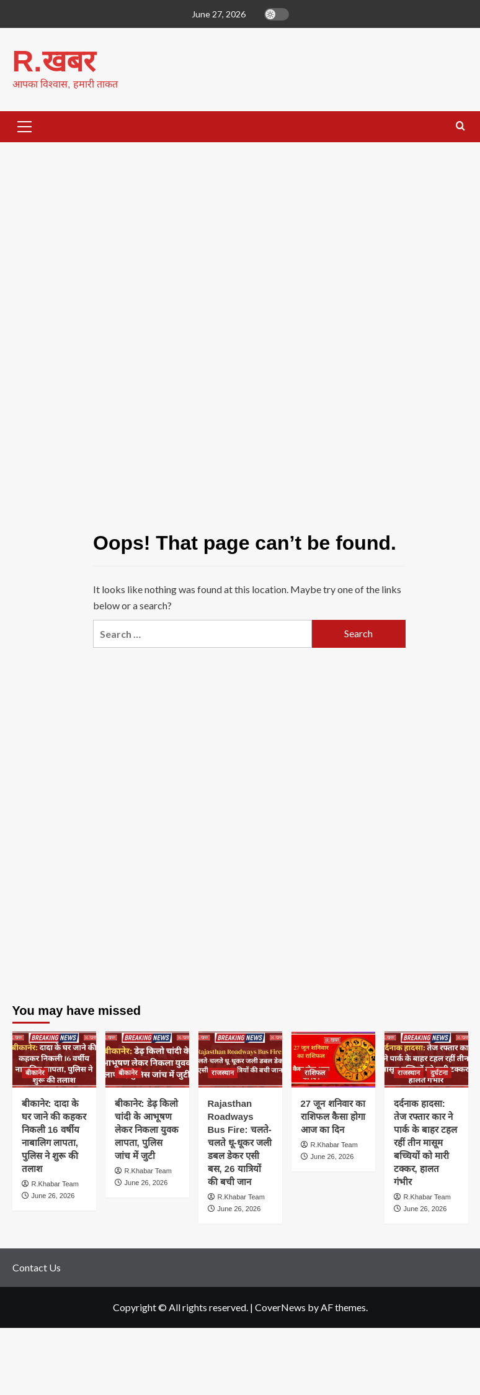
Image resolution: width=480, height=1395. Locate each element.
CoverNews (280, 1307)
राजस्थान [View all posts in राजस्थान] (222, 1072)
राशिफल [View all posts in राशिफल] (314, 1072)
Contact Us (36, 1267)
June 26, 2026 (53, 1195)
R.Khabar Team (55, 1184)
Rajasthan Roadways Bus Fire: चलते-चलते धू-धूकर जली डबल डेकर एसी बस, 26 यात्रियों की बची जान (240, 1142)
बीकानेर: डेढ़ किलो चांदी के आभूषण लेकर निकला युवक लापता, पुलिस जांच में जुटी (147, 1129)
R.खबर (54, 61)
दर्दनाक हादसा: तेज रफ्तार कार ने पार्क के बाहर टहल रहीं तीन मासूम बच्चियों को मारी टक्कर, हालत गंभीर (426, 1142)
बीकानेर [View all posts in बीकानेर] (35, 1072)
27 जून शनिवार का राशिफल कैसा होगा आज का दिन (333, 1116)
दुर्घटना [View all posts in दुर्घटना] (439, 1072)
